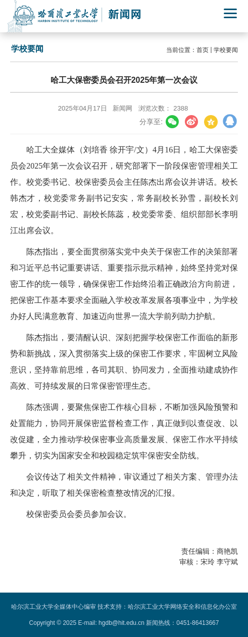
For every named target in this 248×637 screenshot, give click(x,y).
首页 (202, 50)
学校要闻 (226, 50)
